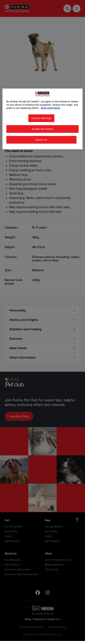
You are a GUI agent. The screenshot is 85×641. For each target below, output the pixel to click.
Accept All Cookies (42, 129)
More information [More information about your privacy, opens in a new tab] (50, 108)
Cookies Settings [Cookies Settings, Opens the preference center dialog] (41, 118)
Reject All (41, 139)
